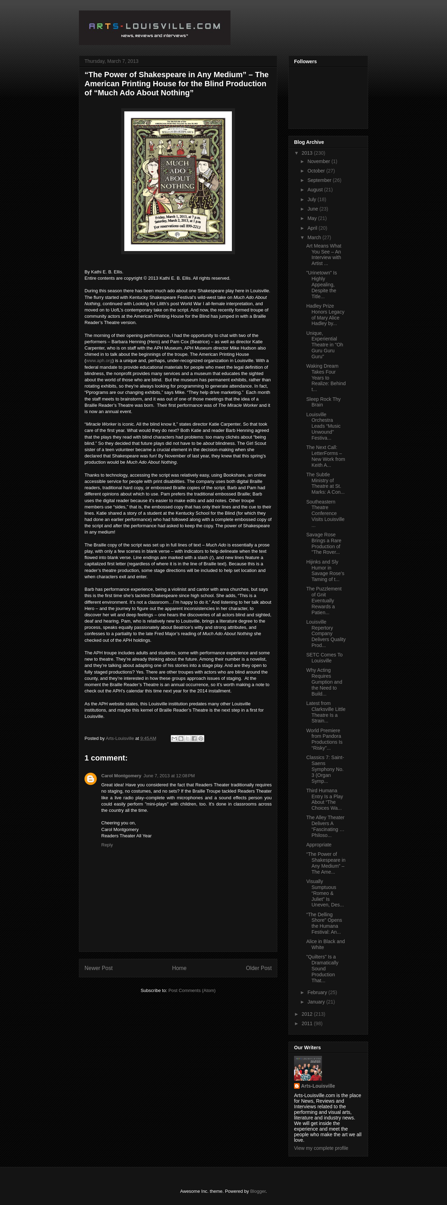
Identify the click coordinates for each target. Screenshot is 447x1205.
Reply (107, 844)
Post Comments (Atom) (191, 990)
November (319, 161)
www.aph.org (99, 360)
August (315, 189)
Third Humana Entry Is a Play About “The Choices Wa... (324, 799)
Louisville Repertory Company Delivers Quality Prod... (326, 633)
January (316, 1002)
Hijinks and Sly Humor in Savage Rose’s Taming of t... (325, 570)
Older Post (259, 968)
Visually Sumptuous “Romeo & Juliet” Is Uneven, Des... (325, 893)
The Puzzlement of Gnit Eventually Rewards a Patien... (324, 600)
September (319, 180)
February (317, 992)
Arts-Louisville (318, 1086)
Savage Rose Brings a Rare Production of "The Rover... (324, 543)
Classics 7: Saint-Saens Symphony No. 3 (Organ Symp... (325, 769)
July (312, 199)
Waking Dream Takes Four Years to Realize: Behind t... (326, 377)
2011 (308, 1023)
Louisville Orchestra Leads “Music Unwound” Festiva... (323, 426)
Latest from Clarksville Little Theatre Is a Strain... (325, 711)
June (313, 209)
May (312, 218)
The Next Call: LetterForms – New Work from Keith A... (325, 456)
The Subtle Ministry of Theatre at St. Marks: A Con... (325, 483)
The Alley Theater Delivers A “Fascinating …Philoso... (325, 826)
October (316, 171)
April (312, 228)
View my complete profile (321, 1148)
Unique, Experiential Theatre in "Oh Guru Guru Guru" (324, 344)
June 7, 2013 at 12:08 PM (169, 775)
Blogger (257, 1191)
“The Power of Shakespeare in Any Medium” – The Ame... (325, 862)
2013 (308, 153)
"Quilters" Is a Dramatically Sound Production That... (322, 968)
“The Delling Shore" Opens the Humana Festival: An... (324, 923)
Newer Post (99, 968)
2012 (308, 1014)
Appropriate (318, 844)
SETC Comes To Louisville (324, 657)
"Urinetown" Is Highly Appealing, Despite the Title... (321, 284)
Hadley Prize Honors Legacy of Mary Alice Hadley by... (325, 314)
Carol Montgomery (121, 775)
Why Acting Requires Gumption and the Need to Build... (324, 681)
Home (179, 968)
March (314, 237)
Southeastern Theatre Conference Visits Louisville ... (325, 513)
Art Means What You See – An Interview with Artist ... (323, 254)
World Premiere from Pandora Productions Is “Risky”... (324, 739)
